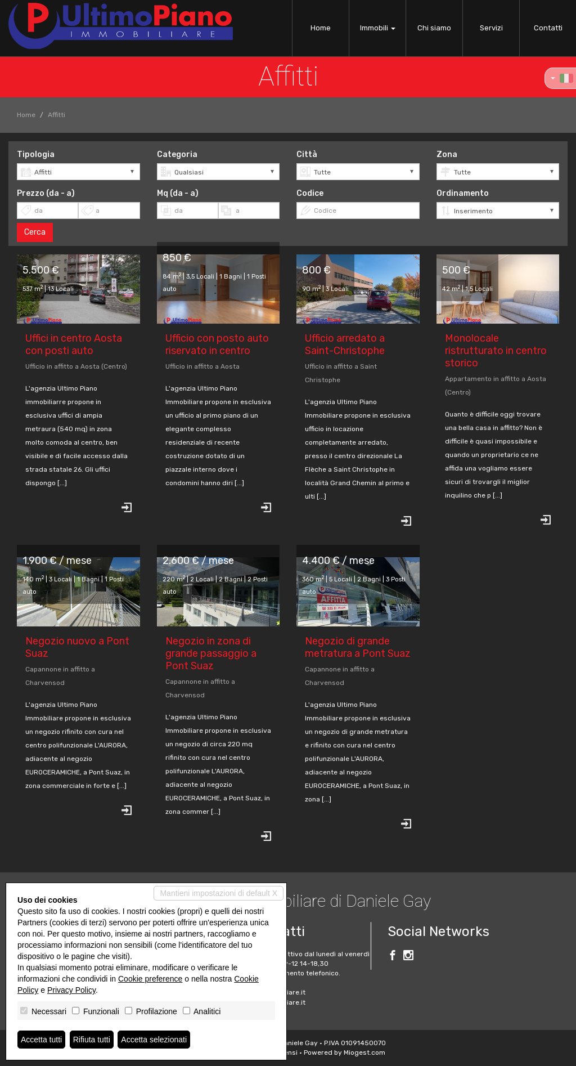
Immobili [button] (377, 28)
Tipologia (36, 154)
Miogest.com (364, 1052)
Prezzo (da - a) (46, 193)
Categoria (177, 154)
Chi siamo (434, 28)
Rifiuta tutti (91, 1039)
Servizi (491, 28)
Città (306, 154)
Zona (446, 154)
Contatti (548, 28)
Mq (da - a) (178, 193)
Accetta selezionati (154, 1039)
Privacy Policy (71, 990)
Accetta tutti (41, 1039)
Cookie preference (150, 978)
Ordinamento (462, 193)
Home (320, 28)
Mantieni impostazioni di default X (218, 893)
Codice (309, 193)
